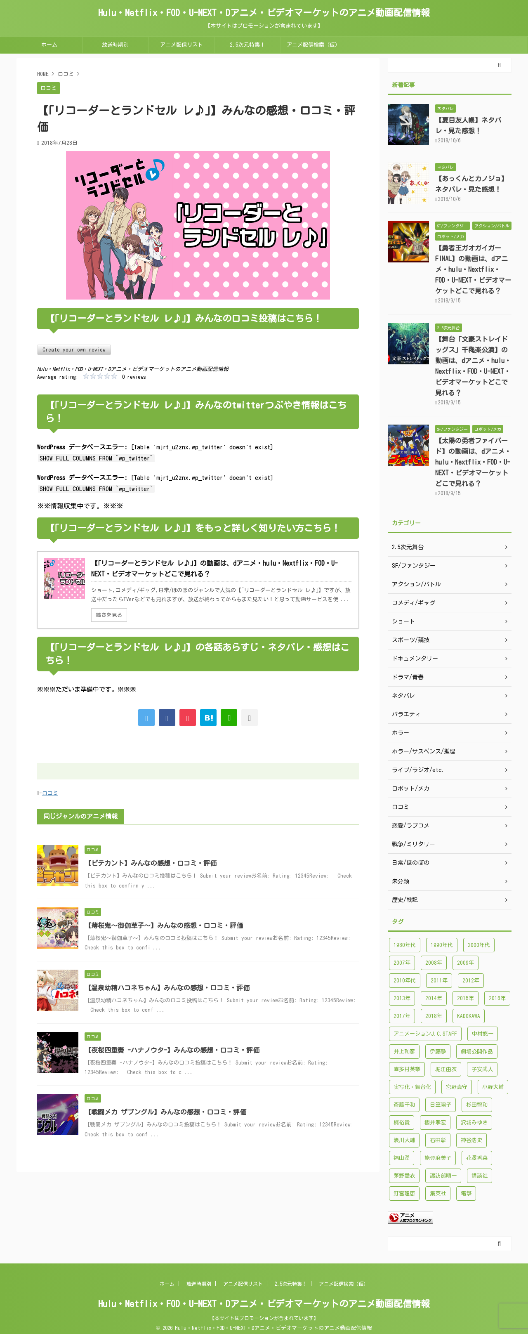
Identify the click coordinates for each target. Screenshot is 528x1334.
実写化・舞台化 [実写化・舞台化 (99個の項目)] (412, 1087)
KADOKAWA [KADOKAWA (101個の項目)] (468, 1016)
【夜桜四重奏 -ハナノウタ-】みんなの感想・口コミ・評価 (172, 1050)
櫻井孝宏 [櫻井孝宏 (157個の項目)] (435, 1122)
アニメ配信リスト (181, 44)
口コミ (50, 793)
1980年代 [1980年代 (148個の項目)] (405, 945)
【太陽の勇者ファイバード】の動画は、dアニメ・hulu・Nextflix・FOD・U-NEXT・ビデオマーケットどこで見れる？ (473, 462)
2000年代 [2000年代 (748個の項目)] (479, 945)
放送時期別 (115, 44)
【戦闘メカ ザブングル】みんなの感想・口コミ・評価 (165, 1112)
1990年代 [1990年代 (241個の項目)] (442, 945)
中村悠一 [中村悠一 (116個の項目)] (482, 1034)
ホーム (49, 44)
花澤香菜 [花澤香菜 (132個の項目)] (477, 1158)
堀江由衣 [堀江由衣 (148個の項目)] (446, 1069)
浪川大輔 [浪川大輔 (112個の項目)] (404, 1140)
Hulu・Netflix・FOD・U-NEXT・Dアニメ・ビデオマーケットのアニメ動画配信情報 (264, 12)
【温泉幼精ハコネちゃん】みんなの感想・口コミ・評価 (167, 988)
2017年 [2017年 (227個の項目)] (402, 1016)
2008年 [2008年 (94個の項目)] (433, 963)
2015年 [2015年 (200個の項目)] (465, 998)
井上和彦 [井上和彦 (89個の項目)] (404, 1051)
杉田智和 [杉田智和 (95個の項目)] (477, 1104)
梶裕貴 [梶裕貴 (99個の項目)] (402, 1122)
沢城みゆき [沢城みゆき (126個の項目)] (474, 1122)
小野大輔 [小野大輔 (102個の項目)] (493, 1087)
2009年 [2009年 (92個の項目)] (465, 963)
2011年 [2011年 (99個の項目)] (439, 980)
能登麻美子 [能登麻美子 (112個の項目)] (437, 1158)
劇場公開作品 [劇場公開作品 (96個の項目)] (477, 1051)
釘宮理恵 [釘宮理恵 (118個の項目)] (404, 1193)
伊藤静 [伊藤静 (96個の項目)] (438, 1051)
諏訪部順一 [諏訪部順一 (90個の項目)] (443, 1175)
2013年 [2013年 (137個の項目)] (402, 998)
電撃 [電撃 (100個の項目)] (466, 1193)
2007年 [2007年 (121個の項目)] (402, 963)
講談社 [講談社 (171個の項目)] (479, 1175)
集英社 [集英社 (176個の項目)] (438, 1193)
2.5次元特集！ (247, 44)
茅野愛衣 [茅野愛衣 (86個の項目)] (404, 1175)
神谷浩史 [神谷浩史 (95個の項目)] (471, 1140)
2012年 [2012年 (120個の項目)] (470, 980)
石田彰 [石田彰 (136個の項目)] (438, 1140)
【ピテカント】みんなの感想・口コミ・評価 (151, 863)
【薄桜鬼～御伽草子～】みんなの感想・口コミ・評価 (164, 925)
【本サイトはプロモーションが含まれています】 (264, 1317)
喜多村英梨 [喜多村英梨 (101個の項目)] (407, 1069)
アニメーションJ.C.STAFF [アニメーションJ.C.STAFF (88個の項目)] (425, 1034)
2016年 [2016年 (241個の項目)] (497, 998)
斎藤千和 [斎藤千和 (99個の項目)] (404, 1104)
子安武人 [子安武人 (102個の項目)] (482, 1069)
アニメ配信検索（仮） (313, 44)
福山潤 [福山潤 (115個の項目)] (402, 1158)
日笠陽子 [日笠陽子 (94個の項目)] (440, 1104)
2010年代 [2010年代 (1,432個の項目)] (405, 980)
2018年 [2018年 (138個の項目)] (433, 1016)
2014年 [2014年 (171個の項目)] (433, 998)
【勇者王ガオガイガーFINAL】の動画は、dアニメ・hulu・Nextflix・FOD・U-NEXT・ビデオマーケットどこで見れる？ (473, 269)
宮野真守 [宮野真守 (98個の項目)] (456, 1087)
